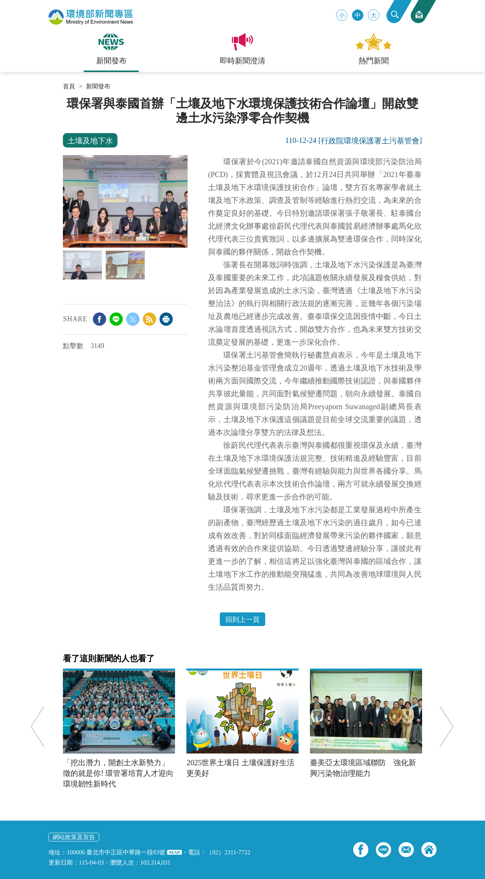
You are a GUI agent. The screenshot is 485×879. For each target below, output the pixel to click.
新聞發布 (98, 86)
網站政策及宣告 (74, 837)
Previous (40, 726)
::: (65, 99)
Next (444, 726)
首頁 (69, 86)
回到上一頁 (242, 619)
